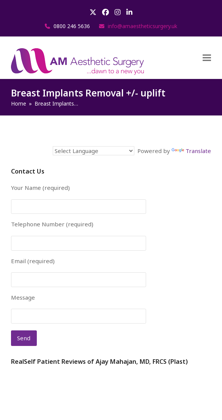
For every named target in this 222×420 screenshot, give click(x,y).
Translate (191, 151)
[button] (207, 58)
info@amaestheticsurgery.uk (142, 26)
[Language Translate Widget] (93, 150)
